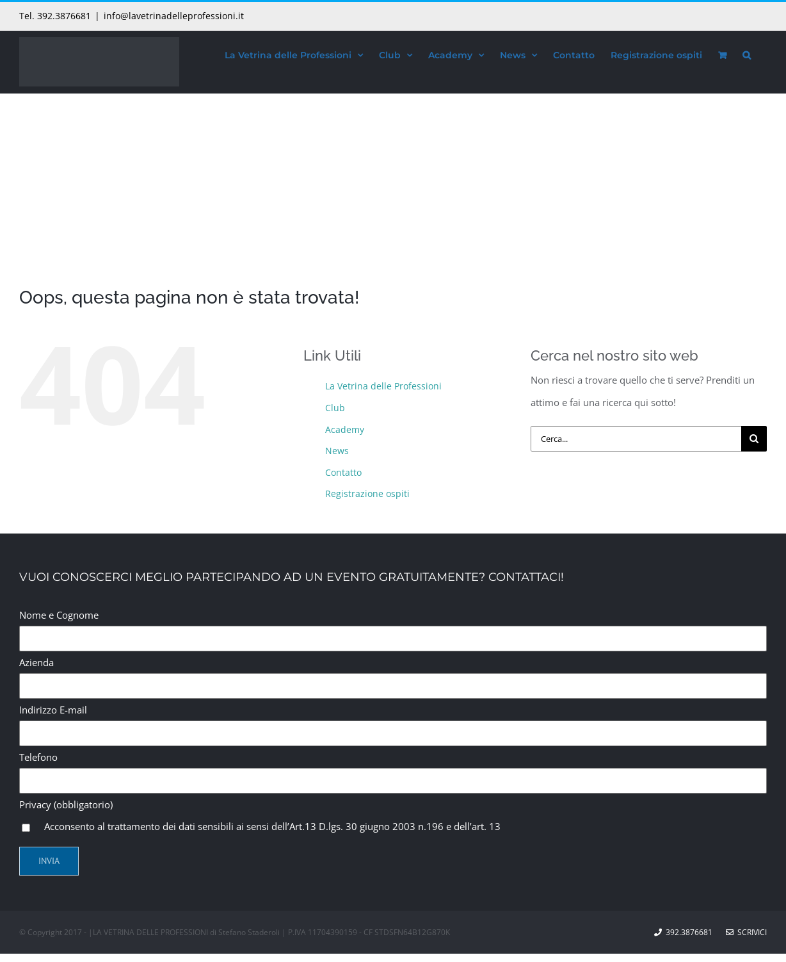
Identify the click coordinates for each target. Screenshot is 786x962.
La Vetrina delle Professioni (383, 386)
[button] (746, 53)
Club (335, 408)
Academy (344, 429)
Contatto (343, 472)
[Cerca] (754, 439)
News (337, 450)
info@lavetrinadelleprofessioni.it (174, 16)
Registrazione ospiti (367, 493)
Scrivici (746, 932)
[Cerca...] (636, 439)
